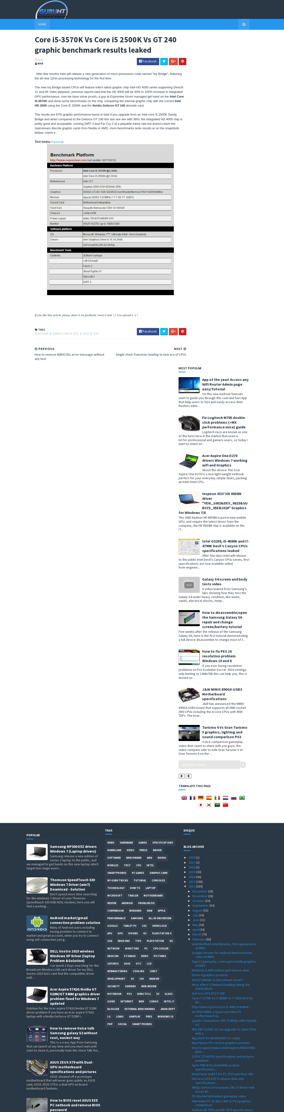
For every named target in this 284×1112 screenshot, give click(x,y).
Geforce (113, 632)
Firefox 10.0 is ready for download (216, 1054)
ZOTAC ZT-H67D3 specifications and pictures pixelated (223, 727)
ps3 (129, 663)
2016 (192, 536)
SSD (109, 610)
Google (112, 595)
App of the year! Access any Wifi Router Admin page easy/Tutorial (233, 53)
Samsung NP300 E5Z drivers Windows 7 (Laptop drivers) (73, 518)
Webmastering (117, 640)
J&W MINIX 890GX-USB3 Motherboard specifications (230, 363)
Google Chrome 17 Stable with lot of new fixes (224, 952)
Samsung (137, 587)
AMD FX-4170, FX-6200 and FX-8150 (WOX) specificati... (220, 990)
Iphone (133, 602)
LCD (149, 632)
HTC (138, 632)
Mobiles (112, 534)
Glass (169, 663)
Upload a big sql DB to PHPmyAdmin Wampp (222, 881)
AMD (149, 527)
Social (122, 693)
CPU (138, 534)
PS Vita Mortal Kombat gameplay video (219, 765)
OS (171, 610)
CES (144, 595)
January (198, 1067)
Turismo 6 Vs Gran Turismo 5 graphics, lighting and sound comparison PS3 (233, 401)
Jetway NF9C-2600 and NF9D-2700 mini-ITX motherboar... (221, 1060)
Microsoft (114, 564)
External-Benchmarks (140, 678)
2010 (192, 1077)
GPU (120, 602)
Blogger (113, 678)
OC (145, 602)
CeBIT (153, 640)
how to (135, 557)
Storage (130, 625)
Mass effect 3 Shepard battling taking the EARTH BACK (221, 655)
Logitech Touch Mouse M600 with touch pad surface (222, 967)
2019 (192, 527)
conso (153, 670)
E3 (157, 663)
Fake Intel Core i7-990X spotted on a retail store (221, 1007)
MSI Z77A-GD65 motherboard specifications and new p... (222, 1038)
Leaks (120, 685)
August (197, 579)
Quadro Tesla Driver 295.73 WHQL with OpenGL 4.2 (224, 691)
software (114, 527)
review (111, 572)
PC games (138, 542)
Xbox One (124, 610)
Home (34, 24)
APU (109, 602)
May (195, 594)
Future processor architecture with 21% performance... (220, 958)
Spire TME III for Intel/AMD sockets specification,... (216, 736)
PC (146, 617)
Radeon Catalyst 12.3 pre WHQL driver (218, 822)
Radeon (154, 648)
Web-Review (148, 655)
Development (116, 648)
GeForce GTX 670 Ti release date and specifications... (218, 750)
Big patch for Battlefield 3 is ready (216, 707)
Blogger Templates (78, 1105)
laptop (150, 557)
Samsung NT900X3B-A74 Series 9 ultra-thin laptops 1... (221, 869)
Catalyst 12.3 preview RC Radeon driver (219, 854)
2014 (192, 546)
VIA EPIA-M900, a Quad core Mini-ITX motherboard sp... (216, 683)
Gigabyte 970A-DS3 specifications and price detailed (222, 1016)
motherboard (153, 564)
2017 (192, 531)
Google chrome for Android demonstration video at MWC (222, 624)
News (78, 334)
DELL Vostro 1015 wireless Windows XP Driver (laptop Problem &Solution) (72, 625)
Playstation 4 (161, 602)
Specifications (162, 511)
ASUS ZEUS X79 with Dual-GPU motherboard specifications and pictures (73, 736)
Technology (116, 557)
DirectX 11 (144, 663)
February (199, 608)
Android (127, 572)
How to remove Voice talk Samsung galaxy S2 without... (223, 1025)
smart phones (142, 693)
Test (87, 334)
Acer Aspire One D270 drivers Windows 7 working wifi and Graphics (233, 129)
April (196, 598)
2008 (192, 1086)
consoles (158, 549)
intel (68, 334)
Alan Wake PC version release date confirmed (224, 876)
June (196, 589)
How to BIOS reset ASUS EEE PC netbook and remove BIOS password (75, 774)
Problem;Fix (146, 572)
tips (138, 610)
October (198, 570)
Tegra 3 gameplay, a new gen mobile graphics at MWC (224, 632)
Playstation (155, 610)
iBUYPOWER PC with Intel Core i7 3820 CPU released (221, 910)
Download (114, 519)
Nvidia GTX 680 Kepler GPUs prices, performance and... (216, 998)
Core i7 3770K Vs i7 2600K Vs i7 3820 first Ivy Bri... (222, 669)
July (195, 584)
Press (143, 519)
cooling (138, 640)
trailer (133, 564)
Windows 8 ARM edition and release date (220, 639)
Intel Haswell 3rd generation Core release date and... (221, 927)
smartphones (116, 542)
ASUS (127, 632)
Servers (130, 655)
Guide (111, 670)
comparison (115, 580)
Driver (157, 519)
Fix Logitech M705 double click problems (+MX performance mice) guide (232, 91)
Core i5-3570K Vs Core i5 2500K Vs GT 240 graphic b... (220, 798)
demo (144, 625)
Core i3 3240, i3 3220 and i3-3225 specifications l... (214, 860)
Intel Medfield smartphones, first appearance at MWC (224, 615)
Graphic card (52, 334)
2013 (192, 550)
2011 (192, 1072)
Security (113, 655)
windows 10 (165, 685)
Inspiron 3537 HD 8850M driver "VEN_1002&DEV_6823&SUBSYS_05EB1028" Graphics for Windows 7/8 (221, 172)
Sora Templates (51, 1105)
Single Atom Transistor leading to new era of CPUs (223, 789)
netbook (113, 617)
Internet (126, 670)
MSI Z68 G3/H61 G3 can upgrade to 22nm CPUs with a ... (224, 700)
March (197, 603)
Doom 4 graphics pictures (210, 644)
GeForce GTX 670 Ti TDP (208, 662)
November (200, 565)
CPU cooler (160, 617)
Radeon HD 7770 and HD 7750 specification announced (221, 919)
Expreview (48, 142)
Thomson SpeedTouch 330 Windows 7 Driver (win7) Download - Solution (72, 554)
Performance (116, 587)
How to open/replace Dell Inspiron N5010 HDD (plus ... (223, 719)
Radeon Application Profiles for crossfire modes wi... (221, 945)
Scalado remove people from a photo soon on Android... (224, 847)
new (149, 580)
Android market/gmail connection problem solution (75, 589)
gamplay (134, 685)
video (130, 519)
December (200, 560)
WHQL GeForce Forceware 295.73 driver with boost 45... (223, 758)
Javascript (167, 678)
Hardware (126, 511)
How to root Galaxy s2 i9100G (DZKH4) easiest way (75, 809)
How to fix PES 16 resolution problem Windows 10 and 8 (227, 325)
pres (149, 685)
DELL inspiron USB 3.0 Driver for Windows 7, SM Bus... (224, 888)
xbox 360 (112, 625)
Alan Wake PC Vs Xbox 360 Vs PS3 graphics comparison (221, 772)
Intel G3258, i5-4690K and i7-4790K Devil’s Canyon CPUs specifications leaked (234, 215)
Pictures (160, 625)
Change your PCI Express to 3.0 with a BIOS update (222, 936)
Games (142, 511)
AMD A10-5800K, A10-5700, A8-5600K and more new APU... (224, 896)
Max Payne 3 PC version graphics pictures (221, 712)
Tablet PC (130, 595)
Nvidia (162, 527)
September (200, 575)
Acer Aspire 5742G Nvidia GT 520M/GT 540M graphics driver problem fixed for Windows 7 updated (75, 665)
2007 (192, 1091)
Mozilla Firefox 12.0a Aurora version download (224, 1031)
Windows (135, 580)
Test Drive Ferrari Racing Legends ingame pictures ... (221, 976)
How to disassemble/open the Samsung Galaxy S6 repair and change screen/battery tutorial (232, 288)
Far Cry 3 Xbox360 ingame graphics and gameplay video (219, 816)
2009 (192, 1082)
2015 (192, 541)
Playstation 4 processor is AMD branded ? (221, 676)
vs (132, 648)
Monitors (132, 617)
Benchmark (33, 334)
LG (109, 685)
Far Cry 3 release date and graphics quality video (222, 829)
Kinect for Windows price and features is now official (224, 1047)
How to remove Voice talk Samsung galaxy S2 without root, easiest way (73, 702)
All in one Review (160, 587)
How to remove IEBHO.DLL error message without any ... (221, 807)
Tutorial (140, 549)
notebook (114, 663)
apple (161, 580)
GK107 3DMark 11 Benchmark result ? (217, 649)
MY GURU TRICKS (117, 549)
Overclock (159, 595)
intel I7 (169, 670)
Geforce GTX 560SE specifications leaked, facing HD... (221, 838)
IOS (141, 648)
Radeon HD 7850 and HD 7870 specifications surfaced (222, 781)
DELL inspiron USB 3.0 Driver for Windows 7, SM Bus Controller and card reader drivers (73, 847)
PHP (110, 693)
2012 (192, 555)
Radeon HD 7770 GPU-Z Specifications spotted (224, 903)
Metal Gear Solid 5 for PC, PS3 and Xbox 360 (222, 743)
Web (141, 670)
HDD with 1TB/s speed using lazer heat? (219, 983)
